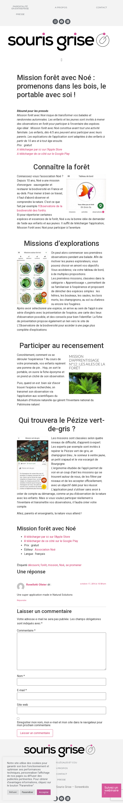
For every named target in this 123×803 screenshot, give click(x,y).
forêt (44, 565)
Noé (61, 565)
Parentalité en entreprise (20, 7)
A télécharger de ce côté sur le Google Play (43, 153)
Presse (20, 14)
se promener (73, 565)
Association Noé (45, 549)
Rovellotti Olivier (36, 584)
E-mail (22, 690)
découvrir (33, 565)
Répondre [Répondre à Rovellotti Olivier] (21, 600)
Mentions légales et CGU (61, 762)
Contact (101, 7)
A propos (61, 7)
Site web (22, 704)
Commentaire (26, 630)
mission (53, 565)
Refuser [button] (13, 792)
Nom (21, 676)
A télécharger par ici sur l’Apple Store (40, 149)
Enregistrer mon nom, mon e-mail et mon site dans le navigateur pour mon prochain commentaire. (59, 724)
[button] (61, 60)
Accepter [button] (43, 792)
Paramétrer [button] (27, 792)
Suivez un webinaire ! (111, 790)
